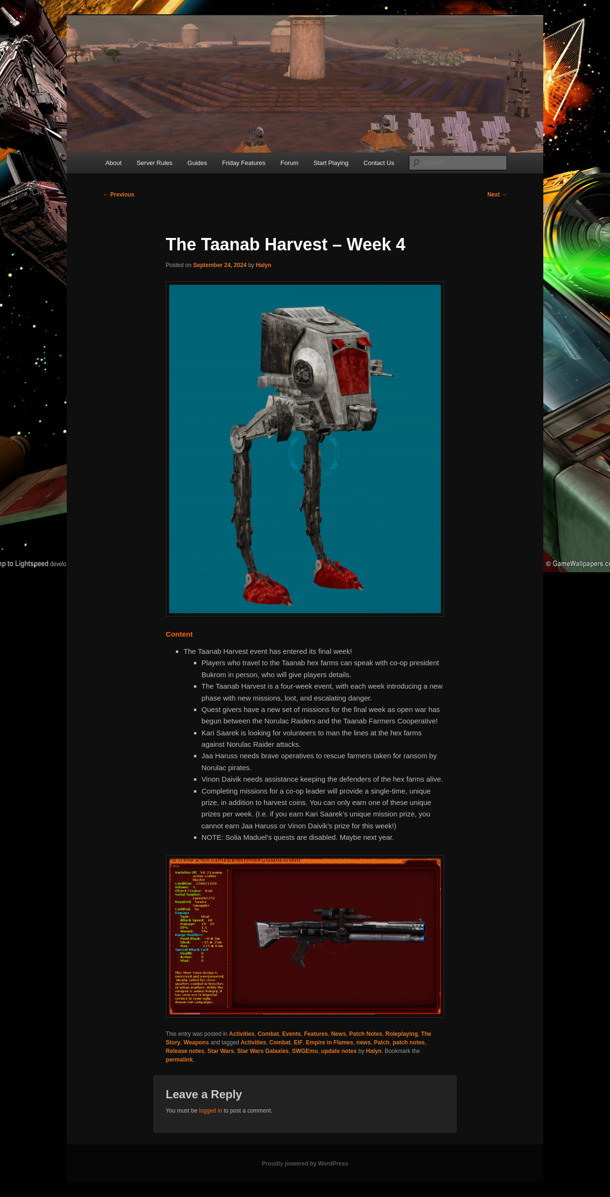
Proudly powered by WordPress (305, 1163)
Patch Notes (365, 1034)
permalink (179, 1059)
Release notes (185, 1051)
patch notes (409, 1042)
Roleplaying (402, 1034)
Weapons (196, 1042)
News (338, 1034)
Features (316, 1034)
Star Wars (220, 1051)
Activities (241, 1034)
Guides (197, 162)
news (363, 1042)
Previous (118, 194)
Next (497, 194)
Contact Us (379, 162)
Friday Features (243, 162)
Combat (268, 1034)
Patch (382, 1042)
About (113, 162)
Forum (290, 162)
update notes (339, 1051)
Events (291, 1034)
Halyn (264, 265)
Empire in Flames (329, 1042)
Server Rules (155, 162)
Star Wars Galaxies (263, 1051)
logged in (210, 1110)
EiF (298, 1042)
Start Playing (331, 162)
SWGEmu (305, 1051)
